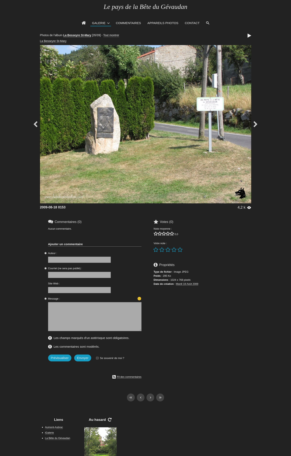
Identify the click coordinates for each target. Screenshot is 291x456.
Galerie (98, 23)
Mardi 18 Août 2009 (187, 283)
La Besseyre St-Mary (77, 35)
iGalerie (49, 432)
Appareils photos (162, 23)
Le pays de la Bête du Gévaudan (145, 6)
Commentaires (128, 23)
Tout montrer (111, 35)
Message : (54, 298)
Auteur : (52, 253)
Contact (192, 23)
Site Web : (54, 283)
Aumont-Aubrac (54, 427)
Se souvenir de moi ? (112, 358)
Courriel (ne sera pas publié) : (65, 268)
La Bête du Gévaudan (57, 438)
